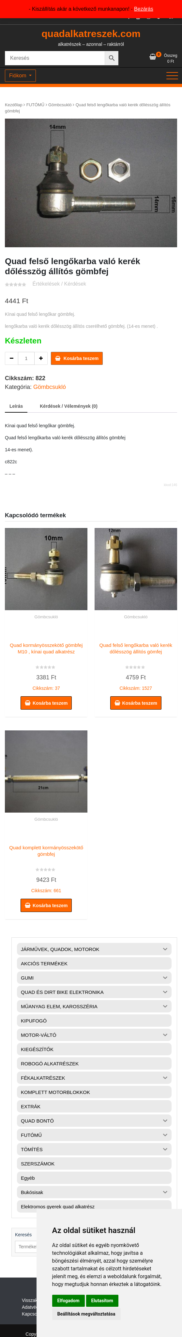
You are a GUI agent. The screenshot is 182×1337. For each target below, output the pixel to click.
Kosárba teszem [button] (50, 703)
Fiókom (18, 75)
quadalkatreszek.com (90, 33)
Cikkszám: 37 (46, 665)
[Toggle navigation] (172, 76)
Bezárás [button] (143, 9)
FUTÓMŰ (35, 104)
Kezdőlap (14, 104)
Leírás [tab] (16, 406)
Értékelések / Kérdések (59, 284)
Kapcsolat (32, 1314)
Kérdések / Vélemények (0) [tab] (69, 406)
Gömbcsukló (60, 104)
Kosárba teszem (81, 358)
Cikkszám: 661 (46, 867)
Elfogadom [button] (68, 1300)
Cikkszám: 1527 (136, 665)
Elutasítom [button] (102, 1300)
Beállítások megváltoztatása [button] (86, 1314)
